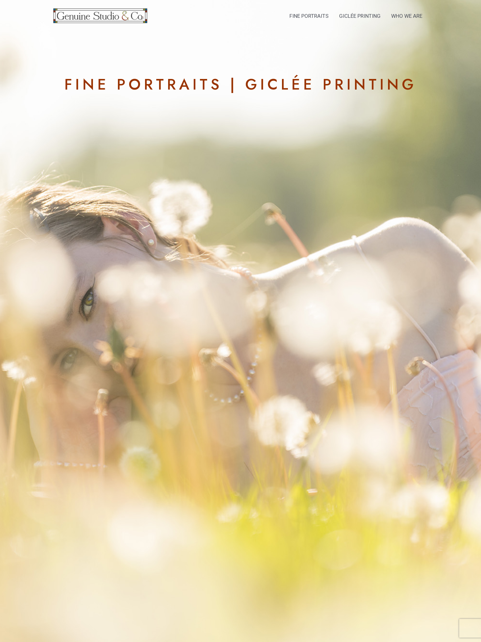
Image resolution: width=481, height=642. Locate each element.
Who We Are (406, 16)
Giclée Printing (360, 16)
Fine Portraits (308, 16)
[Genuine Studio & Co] (100, 15)
